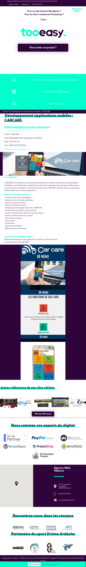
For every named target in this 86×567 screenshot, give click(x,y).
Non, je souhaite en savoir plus (50, 564)
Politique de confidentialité (69, 558)
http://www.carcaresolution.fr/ (17, 149)
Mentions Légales (49, 558)
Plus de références (43, 414)
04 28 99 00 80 (64, 494)
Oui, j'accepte (34, 564)
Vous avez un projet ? (43, 47)
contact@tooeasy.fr (67, 500)
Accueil (6, 111)
